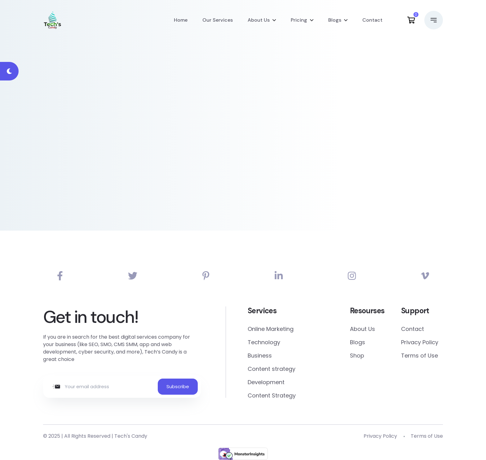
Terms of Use (419, 355)
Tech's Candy (130, 436)
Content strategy (271, 369)
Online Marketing (271, 329)
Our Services (217, 20)
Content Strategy (272, 395)
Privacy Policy (419, 342)
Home (181, 20)
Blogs (334, 20)
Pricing (299, 20)
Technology (264, 342)
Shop (357, 355)
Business (260, 355)
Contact (372, 20)
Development (266, 382)
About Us (259, 20)
